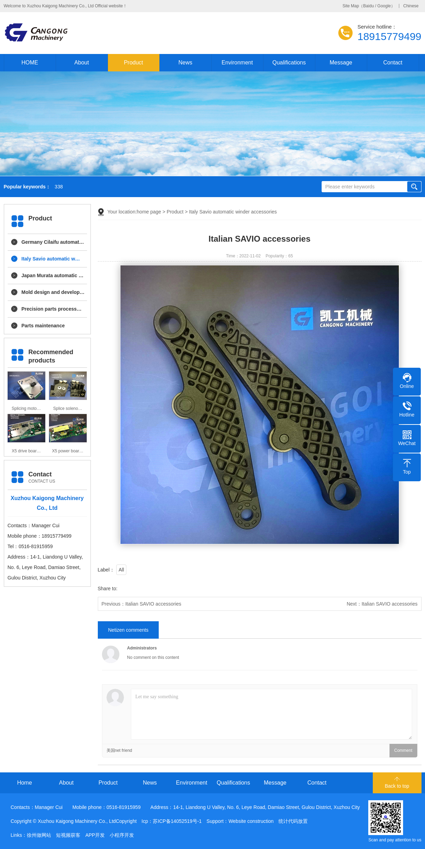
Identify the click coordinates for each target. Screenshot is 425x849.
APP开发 (95, 835)
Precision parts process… (52, 309)
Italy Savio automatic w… (51, 259)
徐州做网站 (39, 835)
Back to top (397, 786)
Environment (237, 62)
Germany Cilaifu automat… (53, 242)
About (81, 62)
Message (341, 62)
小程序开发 (122, 835)
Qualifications (289, 62)
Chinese (410, 5)
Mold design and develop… (53, 292)
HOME (30, 62)
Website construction (251, 821)
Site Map (351, 5)
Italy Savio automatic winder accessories (233, 212)
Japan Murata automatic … (53, 275)
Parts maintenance (43, 325)
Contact (392, 62)
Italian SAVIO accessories (153, 604)
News (185, 62)
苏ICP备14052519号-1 (177, 821)
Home (24, 783)
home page (149, 212)
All (121, 570)
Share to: (108, 588)
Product (133, 62)
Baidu (368, 5)
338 (59, 186)
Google (384, 5)
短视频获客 (68, 835)
